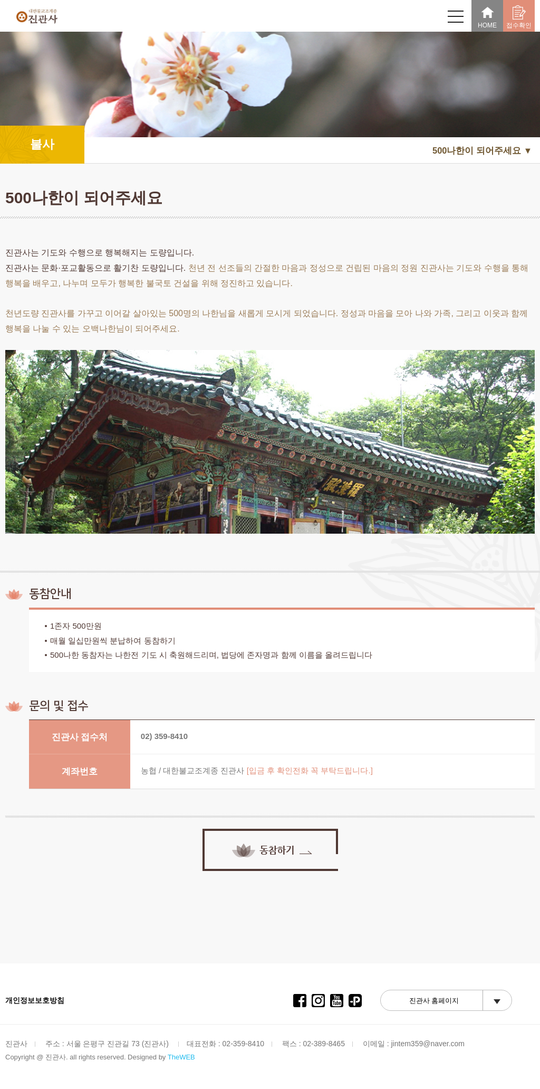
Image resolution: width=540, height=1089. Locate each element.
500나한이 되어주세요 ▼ (482, 150)
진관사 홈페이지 (434, 1001)
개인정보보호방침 (34, 1000)
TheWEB (181, 1057)
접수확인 (519, 17)
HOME (487, 17)
